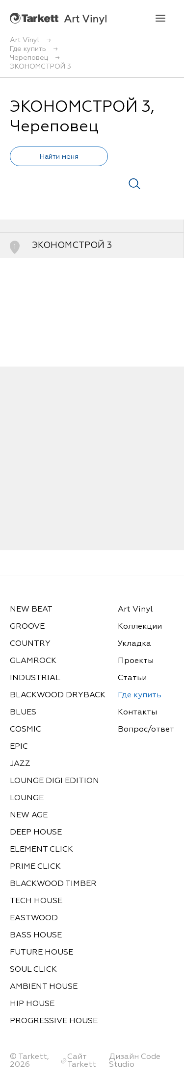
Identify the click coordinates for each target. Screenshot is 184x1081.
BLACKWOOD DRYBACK (57, 695)
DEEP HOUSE (36, 832)
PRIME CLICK (35, 867)
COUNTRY (30, 644)
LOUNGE (27, 798)
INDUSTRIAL (35, 678)
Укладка (134, 644)
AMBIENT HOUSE (44, 987)
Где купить (139, 695)
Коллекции (140, 627)
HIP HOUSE (32, 1004)
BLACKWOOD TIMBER (53, 884)
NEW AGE (29, 815)
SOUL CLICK (33, 970)
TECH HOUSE (36, 901)
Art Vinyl (58, 18)
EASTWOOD (34, 918)
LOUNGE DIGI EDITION (54, 781)
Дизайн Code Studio (134, 1061)
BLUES (23, 712)
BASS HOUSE (36, 935)
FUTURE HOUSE (41, 953)
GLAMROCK (33, 661)
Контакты (137, 712)
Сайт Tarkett (81, 1061)
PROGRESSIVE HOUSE (54, 1021)
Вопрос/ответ (146, 730)
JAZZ (20, 764)
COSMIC (25, 730)
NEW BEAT (31, 610)
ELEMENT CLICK (41, 850)
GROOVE (27, 627)
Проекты (136, 661)
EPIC (19, 747)
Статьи (132, 678)
